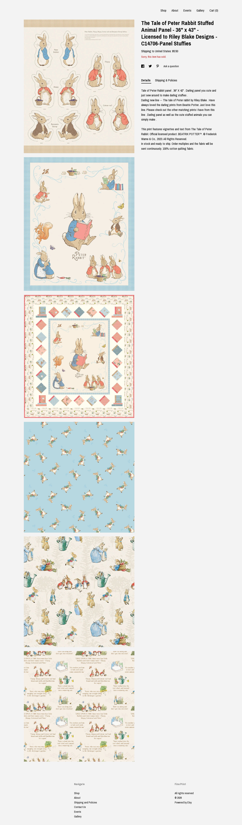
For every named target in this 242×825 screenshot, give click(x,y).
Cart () (213, 10)
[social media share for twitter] (150, 66)
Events (187, 10)
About (174, 10)
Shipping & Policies (166, 80)
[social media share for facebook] (143, 66)
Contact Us (80, 807)
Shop (163, 10)
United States (163, 51)
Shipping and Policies (85, 802)
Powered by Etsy (183, 802)
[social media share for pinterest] (158, 66)
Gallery (200, 10)
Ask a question (171, 66)
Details (146, 80)
